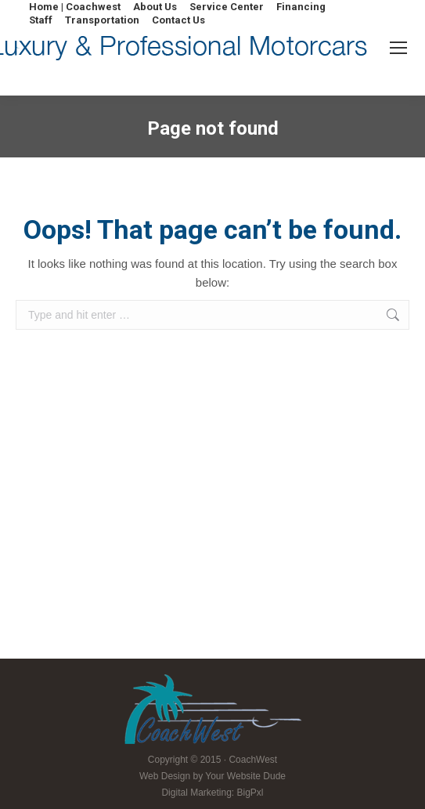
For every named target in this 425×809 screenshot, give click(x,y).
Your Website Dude (245, 776)
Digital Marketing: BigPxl (212, 792)
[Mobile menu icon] (398, 48)
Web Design (164, 776)
